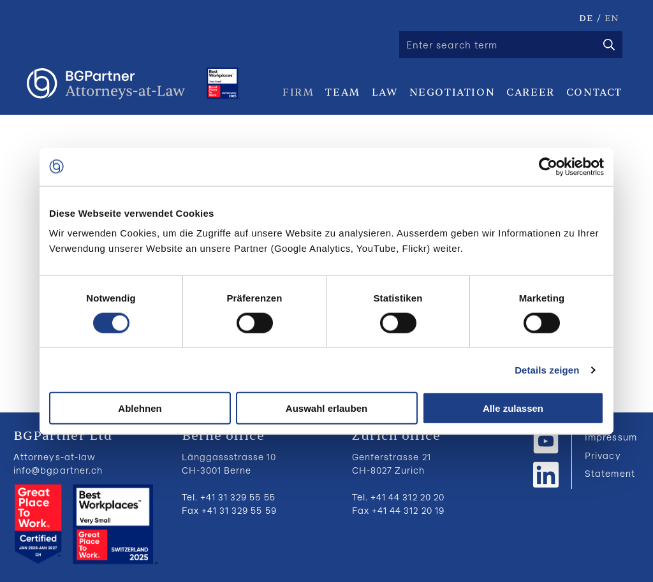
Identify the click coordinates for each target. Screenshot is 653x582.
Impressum (610, 437)
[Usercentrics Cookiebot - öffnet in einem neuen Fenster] (548, 166)
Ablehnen (139, 408)
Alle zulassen (513, 408)
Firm (298, 92)
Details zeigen (547, 369)
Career (530, 92)
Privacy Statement (610, 464)
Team (342, 92)
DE (586, 18)
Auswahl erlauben (326, 408)
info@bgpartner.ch (58, 470)
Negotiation (452, 92)
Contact (594, 92)
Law (385, 92)
